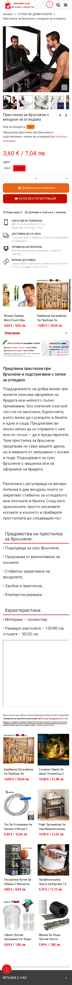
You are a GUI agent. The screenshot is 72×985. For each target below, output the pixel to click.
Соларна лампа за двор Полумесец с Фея (51, 774)
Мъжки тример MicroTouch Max (14, 318)
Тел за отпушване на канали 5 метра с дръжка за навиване (18, 829)
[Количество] (36, 178)
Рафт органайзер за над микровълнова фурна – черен (52, 829)
